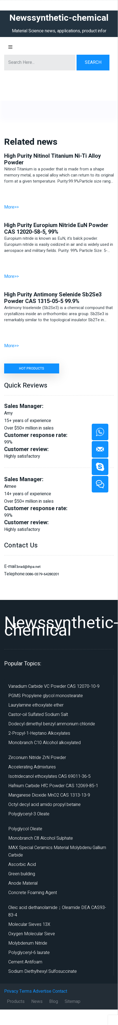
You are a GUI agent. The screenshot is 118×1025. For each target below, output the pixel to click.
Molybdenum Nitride (27, 943)
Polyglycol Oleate (25, 829)
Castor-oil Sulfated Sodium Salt (38, 714)
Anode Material (23, 883)
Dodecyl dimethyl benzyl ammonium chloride (51, 724)
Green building (21, 874)
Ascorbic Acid (22, 864)
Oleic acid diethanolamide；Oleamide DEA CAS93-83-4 (57, 911)
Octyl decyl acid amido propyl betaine (44, 804)
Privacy (11, 991)
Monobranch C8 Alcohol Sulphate (40, 838)
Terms (25, 991)
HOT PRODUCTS (31, 368)
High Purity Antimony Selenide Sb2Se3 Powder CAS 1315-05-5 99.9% (52, 298)
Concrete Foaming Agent (32, 892)
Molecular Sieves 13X (29, 924)
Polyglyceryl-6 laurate (29, 952)
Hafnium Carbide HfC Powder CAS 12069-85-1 (53, 785)
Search (93, 62)
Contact (60, 991)
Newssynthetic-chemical (61, 626)
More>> (11, 207)
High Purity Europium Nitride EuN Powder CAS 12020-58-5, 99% (56, 228)
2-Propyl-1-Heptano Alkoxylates (39, 733)
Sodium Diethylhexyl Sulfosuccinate (42, 971)
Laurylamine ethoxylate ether (36, 705)
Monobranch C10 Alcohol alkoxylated (44, 742)
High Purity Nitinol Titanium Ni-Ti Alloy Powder (52, 159)
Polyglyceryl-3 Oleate (28, 814)
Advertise (42, 991)
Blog (53, 1001)
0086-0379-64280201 (42, 574)
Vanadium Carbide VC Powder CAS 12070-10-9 (53, 686)
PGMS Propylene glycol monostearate (45, 695)
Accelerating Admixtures (32, 767)
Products (16, 1001)
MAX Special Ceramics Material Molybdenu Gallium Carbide (57, 851)
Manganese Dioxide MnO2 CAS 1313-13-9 (49, 795)
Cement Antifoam (25, 962)
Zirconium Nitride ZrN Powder (37, 757)
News (37, 1001)
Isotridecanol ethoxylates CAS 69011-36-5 (49, 776)
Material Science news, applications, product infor (59, 31)
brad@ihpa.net (29, 566)
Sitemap (72, 1001)
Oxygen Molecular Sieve (31, 934)
